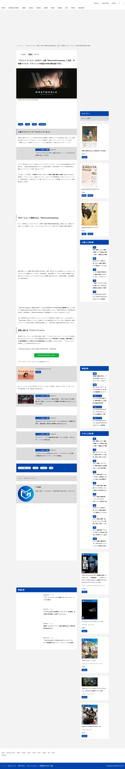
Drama (39, 8)
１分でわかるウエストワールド (43, 368)
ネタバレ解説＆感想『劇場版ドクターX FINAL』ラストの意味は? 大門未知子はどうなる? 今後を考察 (100, 488)
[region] (62, 27)
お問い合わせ (71, 491)
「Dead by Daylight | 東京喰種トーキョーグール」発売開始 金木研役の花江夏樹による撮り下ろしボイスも (59, 613)
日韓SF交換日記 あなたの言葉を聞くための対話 (93, 150)
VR (25, 478)
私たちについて (12, 765)
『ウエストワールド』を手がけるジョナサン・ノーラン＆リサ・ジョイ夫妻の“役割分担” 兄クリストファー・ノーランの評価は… (54, 454)
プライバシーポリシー (32, 765)
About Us (96, 3)
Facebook (44, 468)
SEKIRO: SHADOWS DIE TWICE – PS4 (91, 726)
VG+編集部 (23, 54)
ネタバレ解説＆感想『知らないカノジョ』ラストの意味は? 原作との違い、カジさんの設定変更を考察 (100, 521)
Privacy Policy (105, 3)
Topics (73, 8)
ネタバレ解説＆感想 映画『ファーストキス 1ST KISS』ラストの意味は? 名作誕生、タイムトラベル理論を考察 (100, 499)
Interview (81, 8)
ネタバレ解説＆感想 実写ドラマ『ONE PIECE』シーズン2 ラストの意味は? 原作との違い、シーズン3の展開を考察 (100, 543)
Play (66, 8)
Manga (60, 8)
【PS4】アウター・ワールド (89, 660)
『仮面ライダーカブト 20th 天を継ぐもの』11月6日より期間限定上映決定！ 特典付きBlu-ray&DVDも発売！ (100, 285)
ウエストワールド (31, 478)
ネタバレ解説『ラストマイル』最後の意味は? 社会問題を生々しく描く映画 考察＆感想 (100, 466)
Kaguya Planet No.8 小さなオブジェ (90, 189)
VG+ (119, 765)
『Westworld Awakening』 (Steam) (46, 355)
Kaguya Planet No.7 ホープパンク (90, 227)
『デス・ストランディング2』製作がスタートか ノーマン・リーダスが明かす (58, 598)
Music (53, 8)
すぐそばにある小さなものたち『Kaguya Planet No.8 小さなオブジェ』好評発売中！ (100, 297)
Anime (24, 8)
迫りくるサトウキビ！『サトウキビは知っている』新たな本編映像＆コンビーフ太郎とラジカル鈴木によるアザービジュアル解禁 (99, 389)
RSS (52, 468)
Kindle (84, 195)
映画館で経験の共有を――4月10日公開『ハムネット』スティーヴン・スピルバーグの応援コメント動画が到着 (99, 378)
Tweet (21, 124)
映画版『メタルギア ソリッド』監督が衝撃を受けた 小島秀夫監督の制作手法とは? (59, 627)
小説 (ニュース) (97, 395)
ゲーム (20, 478)
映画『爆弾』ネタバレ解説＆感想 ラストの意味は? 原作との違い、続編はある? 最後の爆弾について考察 (100, 252)
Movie (3, 8)
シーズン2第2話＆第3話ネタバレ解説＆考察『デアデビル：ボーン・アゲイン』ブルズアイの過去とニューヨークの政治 (100, 274)
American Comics (13, 8)
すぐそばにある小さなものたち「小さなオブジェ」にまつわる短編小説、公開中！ (99, 412)
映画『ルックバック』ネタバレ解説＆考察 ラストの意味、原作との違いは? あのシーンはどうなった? (100, 454)
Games (46, 8)
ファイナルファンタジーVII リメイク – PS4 (92, 621)
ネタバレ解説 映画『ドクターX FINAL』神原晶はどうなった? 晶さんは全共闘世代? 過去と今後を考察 (100, 477)
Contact (114, 3)
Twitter (36, 468)
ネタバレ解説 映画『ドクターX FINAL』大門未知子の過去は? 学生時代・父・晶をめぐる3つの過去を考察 (100, 532)
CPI (122, 765)
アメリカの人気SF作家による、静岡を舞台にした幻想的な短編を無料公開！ (99, 401)
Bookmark (42, 124)
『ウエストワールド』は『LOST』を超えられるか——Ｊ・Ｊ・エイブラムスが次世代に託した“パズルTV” (54, 154)
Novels (31, 8)
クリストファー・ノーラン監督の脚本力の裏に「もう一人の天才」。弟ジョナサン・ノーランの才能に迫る (54, 438)
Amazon (38, 372)
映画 (95, 373)
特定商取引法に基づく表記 (46, 765)
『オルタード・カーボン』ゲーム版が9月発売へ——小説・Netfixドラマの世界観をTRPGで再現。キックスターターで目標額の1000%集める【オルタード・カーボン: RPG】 (55, 401)
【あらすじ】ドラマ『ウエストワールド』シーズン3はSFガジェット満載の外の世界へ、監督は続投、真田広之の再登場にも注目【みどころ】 (55, 422)
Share (28, 124)
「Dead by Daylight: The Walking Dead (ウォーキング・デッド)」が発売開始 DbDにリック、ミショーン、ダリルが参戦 (58, 641)
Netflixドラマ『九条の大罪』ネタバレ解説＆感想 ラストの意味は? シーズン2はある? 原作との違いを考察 (99, 263)
